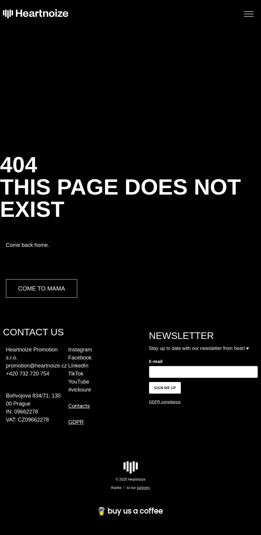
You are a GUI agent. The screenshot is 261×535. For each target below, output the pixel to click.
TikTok (75, 374)
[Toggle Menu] (249, 14)
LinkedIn (78, 366)
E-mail (155, 361)
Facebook (80, 358)
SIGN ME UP (165, 387)
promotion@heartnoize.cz (36, 366)
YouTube (78, 382)
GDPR (76, 422)
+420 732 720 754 (27, 374)
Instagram (80, 350)
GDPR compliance (165, 402)
